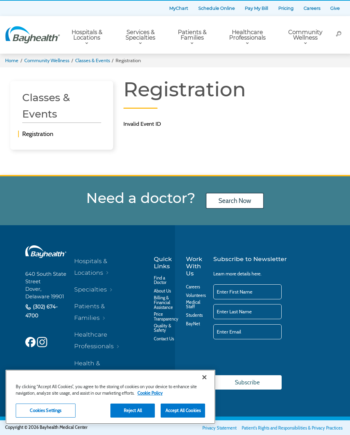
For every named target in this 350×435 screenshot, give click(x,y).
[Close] (204, 377)
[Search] (339, 35)
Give (335, 8)
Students (194, 315)
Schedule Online (216, 8)
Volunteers (196, 295)
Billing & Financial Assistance (163, 303)
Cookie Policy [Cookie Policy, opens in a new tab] (150, 393)
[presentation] (265, 357)
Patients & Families (192, 35)
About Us (162, 291)
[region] (110, 397)
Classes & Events (92, 60)
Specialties (90, 289)
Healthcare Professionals (247, 35)
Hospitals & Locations (86, 35)
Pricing (286, 8)
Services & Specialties (140, 35)
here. (256, 274)
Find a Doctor (160, 280)
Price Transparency (166, 317)
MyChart (178, 8)
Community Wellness (305, 35)
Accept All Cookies (183, 410)
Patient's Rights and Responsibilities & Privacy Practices (292, 428)
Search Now (234, 201)
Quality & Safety (162, 328)
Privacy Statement (219, 428)
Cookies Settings (45, 410)
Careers (312, 8)
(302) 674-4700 (41, 311)
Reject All (133, 410)
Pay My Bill (256, 8)
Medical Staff (193, 305)
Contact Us (164, 339)
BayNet (193, 324)
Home (11, 60)
